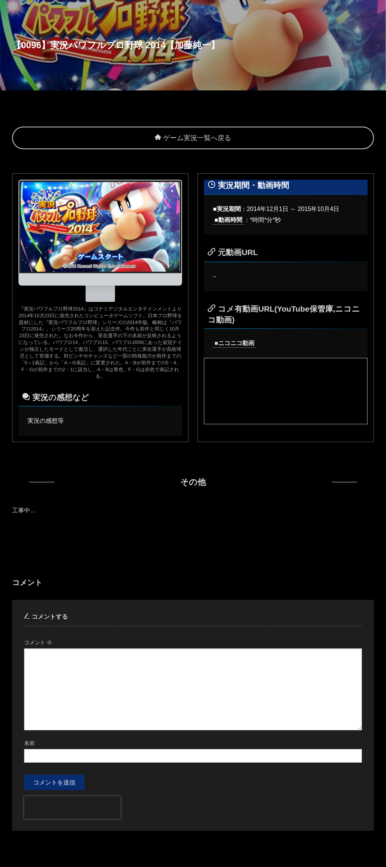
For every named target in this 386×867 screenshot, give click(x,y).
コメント (38, 642)
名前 (29, 743)
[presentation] (72, 807)
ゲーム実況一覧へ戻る (193, 138)
